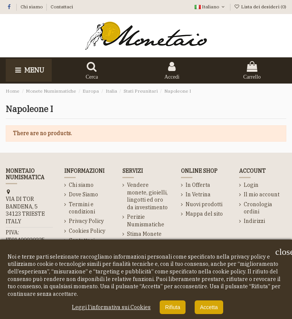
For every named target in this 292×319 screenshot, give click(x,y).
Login (251, 185)
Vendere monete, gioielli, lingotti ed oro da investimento (147, 196)
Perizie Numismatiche (145, 220)
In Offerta (198, 185)
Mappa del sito (204, 213)
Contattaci (62, 6)
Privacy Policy (86, 221)
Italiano (210, 6)
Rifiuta (172, 307)
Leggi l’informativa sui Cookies (111, 307)
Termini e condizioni (82, 208)
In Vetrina (198, 194)
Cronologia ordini (258, 208)
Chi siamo (32, 6)
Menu (28, 70)
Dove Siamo (83, 194)
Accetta (209, 307)
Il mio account (261, 194)
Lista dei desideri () (260, 6)
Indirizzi (254, 221)
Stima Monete (144, 234)
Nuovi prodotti (204, 204)
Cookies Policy (87, 230)
